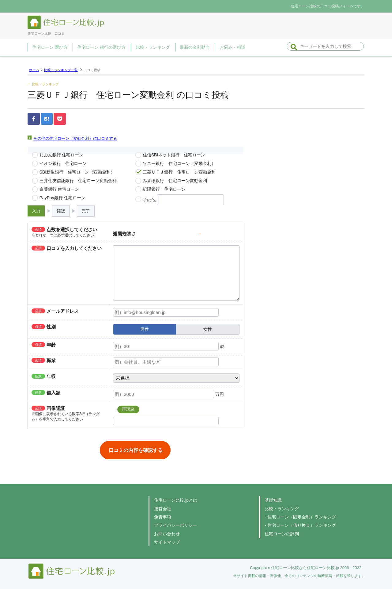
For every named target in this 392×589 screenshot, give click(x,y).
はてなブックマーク (47, 119)
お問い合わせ (167, 533)
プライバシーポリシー (175, 525)
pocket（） (60, 119)
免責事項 (162, 516)
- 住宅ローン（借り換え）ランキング (300, 525)
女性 (207, 329)
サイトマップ (167, 542)
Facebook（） (34, 119)
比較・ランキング (282, 508)
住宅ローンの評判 (282, 533)
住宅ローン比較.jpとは (175, 500)
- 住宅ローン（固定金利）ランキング (300, 516)
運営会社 (162, 508)
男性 (144, 329)
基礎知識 (273, 500)
